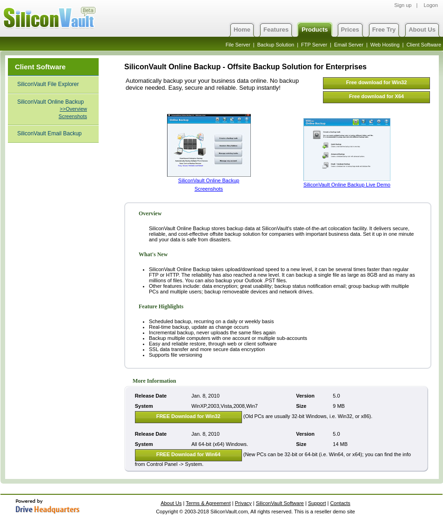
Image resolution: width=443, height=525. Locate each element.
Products (315, 29)
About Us (422, 29)
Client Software (423, 44)
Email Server (348, 44)
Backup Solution (276, 44)
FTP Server (314, 44)
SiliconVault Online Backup (50, 102)
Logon (430, 5)
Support (317, 503)
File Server (238, 44)
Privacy (243, 503)
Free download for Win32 (376, 82)
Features (276, 29)
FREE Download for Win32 (188, 416)
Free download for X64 (376, 96)
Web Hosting (385, 44)
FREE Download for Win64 (188, 454)
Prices (350, 29)
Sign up (402, 5)
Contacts (340, 503)
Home (242, 29)
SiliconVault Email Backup (49, 133)
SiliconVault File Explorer (48, 84)
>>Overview (73, 109)
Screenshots (73, 116)
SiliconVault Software (280, 503)
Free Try (384, 29)
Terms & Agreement (208, 503)
